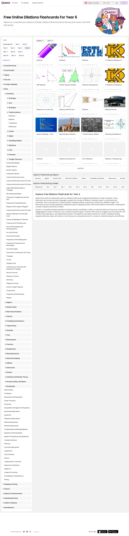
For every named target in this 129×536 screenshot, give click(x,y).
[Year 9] (107, 187)
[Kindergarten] (38, 187)
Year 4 (13, 48)
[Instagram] (30, 531)
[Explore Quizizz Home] (5, 3)
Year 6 (27, 48)
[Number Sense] (57, 178)
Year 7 (5, 52)
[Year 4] (70, 187)
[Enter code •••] (107, 2)
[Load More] (80, 168)
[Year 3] (62, 187)
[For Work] (15, 2)
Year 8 (13, 52)
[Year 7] (92, 187)
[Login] (117, 2)
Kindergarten (8, 44)
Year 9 (20, 52)
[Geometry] (37, 178)
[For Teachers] (25, 2)
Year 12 (21, 55)
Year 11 (13, 55)
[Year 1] (48, 187)
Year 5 (20, 48)
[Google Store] (113, 531)
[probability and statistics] (97, 178)
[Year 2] (55, 187)
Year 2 (25, 44)
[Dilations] (40, 40)
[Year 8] (100, 187)
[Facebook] (27, 531)
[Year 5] (77, 187)
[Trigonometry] (112, 178)
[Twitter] (24, 531)
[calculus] (84, 178)
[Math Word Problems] (71, 178)
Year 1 (18, 44)
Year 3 (5, 48)
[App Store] (102, 531)
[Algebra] (47, 178)
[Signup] (124, 2)
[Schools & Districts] (37, 2)
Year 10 (5, 55)
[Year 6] (50, 40)
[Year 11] (123, 187)
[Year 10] (115, 187)
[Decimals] (122, 178)
